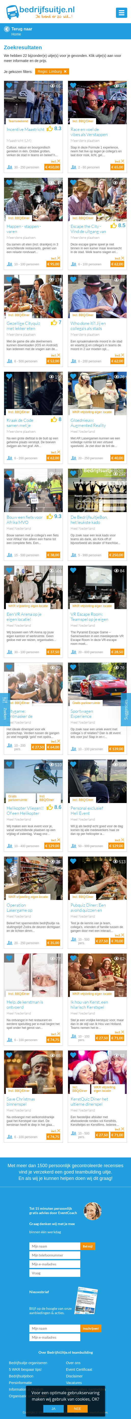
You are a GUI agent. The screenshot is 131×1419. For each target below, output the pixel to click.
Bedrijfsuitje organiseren (28, 1363)
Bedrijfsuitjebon (21, 1376)
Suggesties (126, 709)
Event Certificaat (79, 1369)
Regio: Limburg (52, 71)
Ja (53, 1409)
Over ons (73, 1363)
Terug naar (21, 29)
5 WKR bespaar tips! (25, 1369)
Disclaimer (74, 1376)
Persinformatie (20, 1383)
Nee (77, 1409)
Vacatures (74, 1383)
